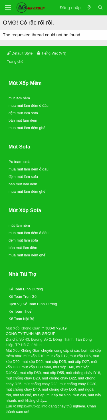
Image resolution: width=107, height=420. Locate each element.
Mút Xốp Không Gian (23, 328)
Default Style (20, 53)
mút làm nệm (19, 98)
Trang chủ (15, 61)
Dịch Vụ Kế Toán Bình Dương (33, 304)
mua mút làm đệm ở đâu (29, 105)
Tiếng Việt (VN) (51, 53)
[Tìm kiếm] (100, 7)
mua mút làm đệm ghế (27, 128)
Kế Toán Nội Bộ (21, 319)
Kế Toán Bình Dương (26, 289)
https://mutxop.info (32, 406)
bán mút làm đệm (23, 120)
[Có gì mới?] (88, 7)
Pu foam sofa (20, 162)
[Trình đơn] (8, 7)
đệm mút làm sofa (23, 113)
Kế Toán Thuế (20, 311)
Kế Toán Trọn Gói (23, 296)
